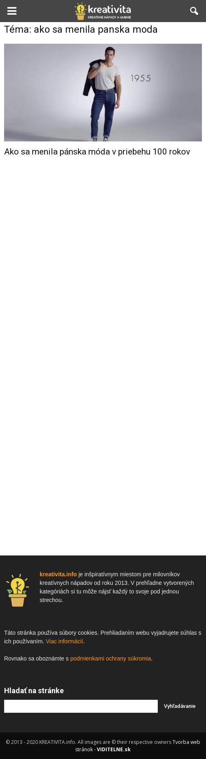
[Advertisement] (103, 293)
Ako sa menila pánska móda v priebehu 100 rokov (97, 152)
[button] (194, 11)
